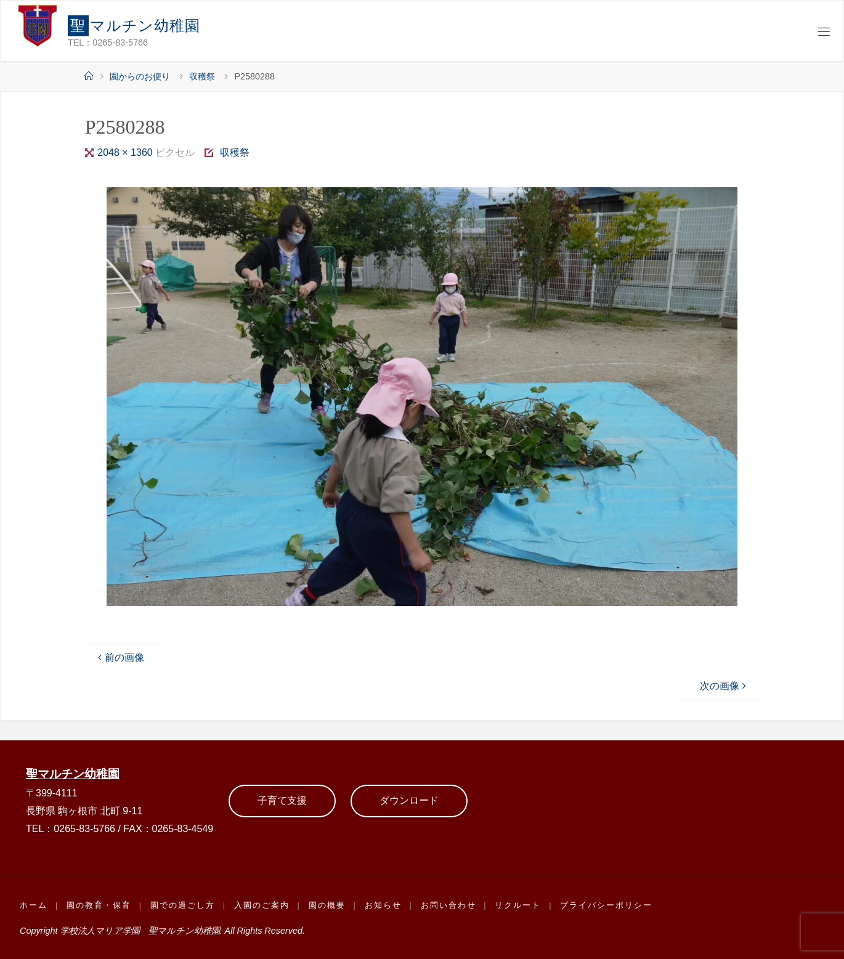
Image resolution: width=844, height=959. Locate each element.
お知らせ (383, 905)
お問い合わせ (448, 905)
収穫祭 (202, 76)
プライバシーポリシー (606, 905)
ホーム (33, 905)
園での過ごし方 (182, 905)
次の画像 (724, 686)
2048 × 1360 (126, 152)
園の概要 (327, 905)
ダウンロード (409, 800)
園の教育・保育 (99, 905)
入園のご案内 (262, 905)
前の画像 (119, 657)
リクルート (518, 905)
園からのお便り (140, 76)
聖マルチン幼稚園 (73, 773)
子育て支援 (282, 800)
